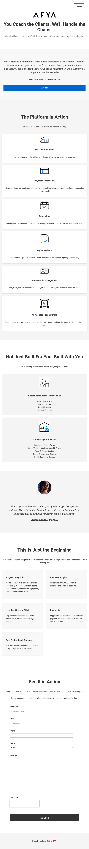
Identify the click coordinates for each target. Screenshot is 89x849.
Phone (12, 731)
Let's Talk (44, 88)
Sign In (79, 6)
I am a (12, 743)
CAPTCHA (14, 798)
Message (13, 755)
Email (12, 719)
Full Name (14, 707)
